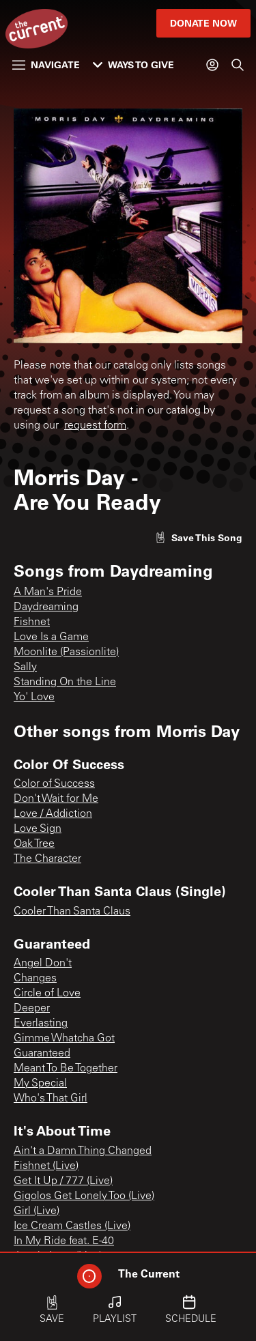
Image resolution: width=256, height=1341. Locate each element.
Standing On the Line (65, 682)
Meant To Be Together (65, 1068)
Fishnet (32, 622)
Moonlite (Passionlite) (66, 652)
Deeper (32, 1008)
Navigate (46, 64)
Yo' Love (34, 697)
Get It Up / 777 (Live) (63, 1181)
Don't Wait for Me (56, 799)
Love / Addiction (53, 814)
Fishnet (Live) (46, 1166)
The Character (47, 859)
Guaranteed (42, 1053)
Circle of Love (47, 993)
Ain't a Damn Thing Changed (83, 1151)
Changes (35, 978)
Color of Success (54, 784)
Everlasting (41, 1023)
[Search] (237, 65)
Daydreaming (46, 607)
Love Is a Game (51, 637)
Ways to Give (133, 64)
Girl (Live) (36, 1211)
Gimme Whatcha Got (64, 1038)
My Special (40, 1083)
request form (95, 425)
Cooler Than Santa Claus (72, 911)
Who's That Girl (50, 1098)
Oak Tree (34, 844)
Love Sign (37, 829)
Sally (25, 667)
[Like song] (198, 537)
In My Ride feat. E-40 (64, 1241)
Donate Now (203, 22)
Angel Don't (43, 963)
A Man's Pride (48, 592)
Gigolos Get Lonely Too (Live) (84, 1196)
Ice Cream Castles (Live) (72, 1226)
